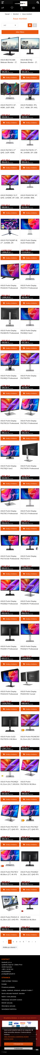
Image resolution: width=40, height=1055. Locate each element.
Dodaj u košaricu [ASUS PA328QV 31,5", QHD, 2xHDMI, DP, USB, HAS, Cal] (10, 213)
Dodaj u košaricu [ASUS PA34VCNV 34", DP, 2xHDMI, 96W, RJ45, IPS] (30, 213)
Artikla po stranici (9, 947)
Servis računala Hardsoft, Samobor (13, 993)
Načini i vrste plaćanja (9, 996)
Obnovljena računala (8, 1006)
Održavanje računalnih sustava (12, 1000)
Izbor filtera (20, 32)
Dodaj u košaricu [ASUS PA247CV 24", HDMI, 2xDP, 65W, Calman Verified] (10, 123)
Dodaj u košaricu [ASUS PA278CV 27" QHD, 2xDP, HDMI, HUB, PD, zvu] (10, 168)
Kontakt (4, 984)
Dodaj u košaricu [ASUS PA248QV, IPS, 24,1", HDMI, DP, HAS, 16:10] (30, 123)
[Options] (18, 1048)
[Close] (18, 1044)
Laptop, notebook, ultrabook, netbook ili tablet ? (17, 990)
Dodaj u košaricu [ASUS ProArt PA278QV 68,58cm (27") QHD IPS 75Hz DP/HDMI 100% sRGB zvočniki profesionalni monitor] (30, 844)
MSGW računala (7, 1003)
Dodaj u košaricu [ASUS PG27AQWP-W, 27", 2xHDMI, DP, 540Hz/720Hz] (10, 258)
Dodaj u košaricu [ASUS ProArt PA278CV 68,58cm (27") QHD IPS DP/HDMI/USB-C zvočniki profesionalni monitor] (10, 844)
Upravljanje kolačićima (9, 1009)
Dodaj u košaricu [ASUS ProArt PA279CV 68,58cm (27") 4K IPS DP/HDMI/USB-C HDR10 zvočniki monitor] (10, 889)
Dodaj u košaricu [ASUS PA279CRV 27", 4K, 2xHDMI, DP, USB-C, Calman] (30, 168)
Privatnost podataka (8, 987)
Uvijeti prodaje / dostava (9, 981)
